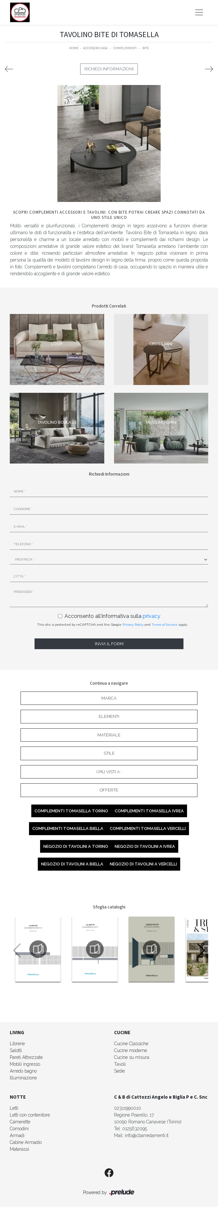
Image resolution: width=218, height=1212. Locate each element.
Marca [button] (109, 698)
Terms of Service (165, 624)
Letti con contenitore (30, 1115)
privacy (151, 616)
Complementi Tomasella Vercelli (148, 828)
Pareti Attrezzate (26, 1057)
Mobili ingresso (25, 1064)
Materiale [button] (109, 735)
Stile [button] (109, 753)
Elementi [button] (109, 716)
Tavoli (120, 1064)
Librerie (17, 1043)
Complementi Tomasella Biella (67, 828)
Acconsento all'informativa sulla (112, 616)
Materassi (19, 1149)
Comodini (19, 1128)
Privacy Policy (133, 624)
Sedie (119, 1071)
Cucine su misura (131, 1057)
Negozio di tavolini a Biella (72, 864)
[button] (200, 950)
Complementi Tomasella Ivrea (149, 810)
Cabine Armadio (26, 1142)
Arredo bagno (23, 1071)
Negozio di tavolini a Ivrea (145, 846)
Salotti (16, 1050)
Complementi (125, 48)
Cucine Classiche (131, 1043)
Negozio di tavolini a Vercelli (143, 864)
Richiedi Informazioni (109, 68)
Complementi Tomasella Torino (71, 810)
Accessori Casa (95, 48)
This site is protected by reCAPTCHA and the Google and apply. (112, 624)
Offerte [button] (109, 790)
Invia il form (109, 643)
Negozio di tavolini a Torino (75, 846)
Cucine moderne (130, 1050)
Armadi (17, 1135)
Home (74, 48)
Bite (145, 48)
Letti (14, 1108)
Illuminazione (23, 1077)
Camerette (20, 1121)
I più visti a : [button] (109, 771)
